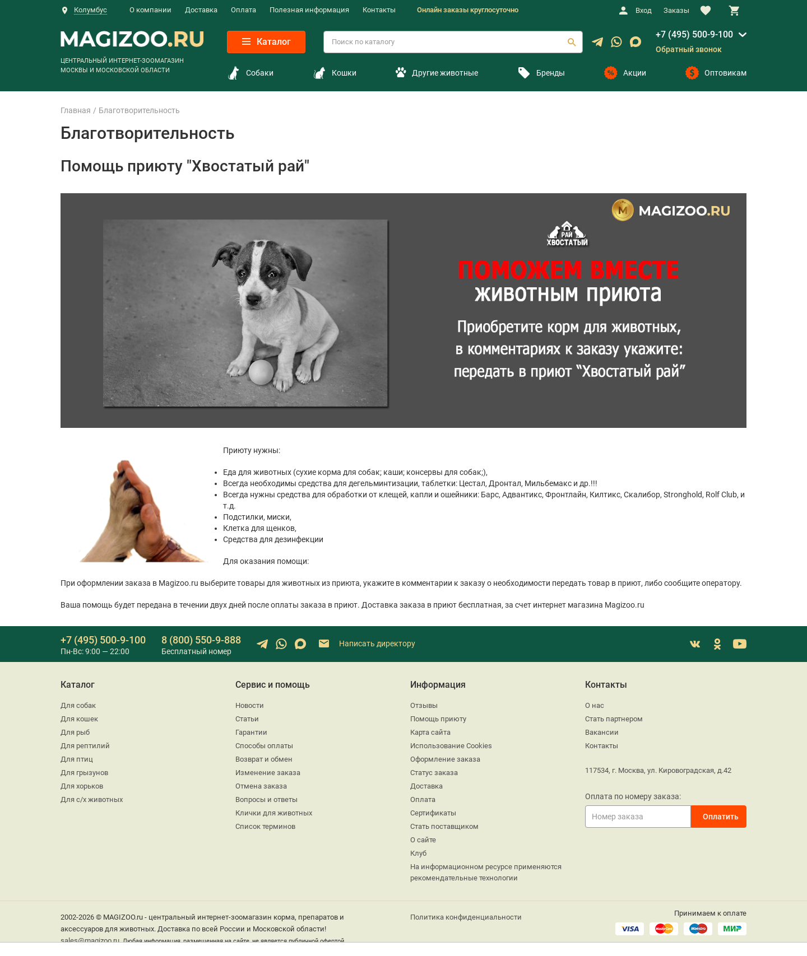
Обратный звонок (689, 49)
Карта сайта (430, 732)
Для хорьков (82, 786)
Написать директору (366, 643)
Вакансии (602, 732)
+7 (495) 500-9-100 (694, 34)
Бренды (541, 73)
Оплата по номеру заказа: (633, 796)
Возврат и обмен (264, 759)
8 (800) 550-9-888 (201, 640)
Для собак (78, 705)
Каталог (266, 41)
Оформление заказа (445, 759)
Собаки (250, 73)
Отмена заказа (261, 786)
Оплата (243, 10)
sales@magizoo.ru (90, 940)
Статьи (247, 719)
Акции (625, 73)
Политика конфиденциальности (466, 917)
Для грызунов (84, 772)
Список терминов (265, 826)
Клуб (418, 853)
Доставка (201, 10)
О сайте (423, 840)
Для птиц (77, 759)
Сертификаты (433, 813)
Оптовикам (715, 73)
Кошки (334, 73)
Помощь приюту (438, 719)
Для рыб (75, 732)
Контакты (379, 10)
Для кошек (79, 719)
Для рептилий (85, 746)
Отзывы (424, 705)
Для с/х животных (92, 799)
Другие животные (436, 73)
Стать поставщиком (444, 826)
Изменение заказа (267, 772)
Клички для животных (273, 813)
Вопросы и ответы (266, 799)
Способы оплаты (264, 746)
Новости (249, 705)
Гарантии (251, 732)
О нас (594, 705)
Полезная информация (309, 10)
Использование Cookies (451, 746)
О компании (150, 10)
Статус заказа (434, 772)
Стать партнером (614, 719)
